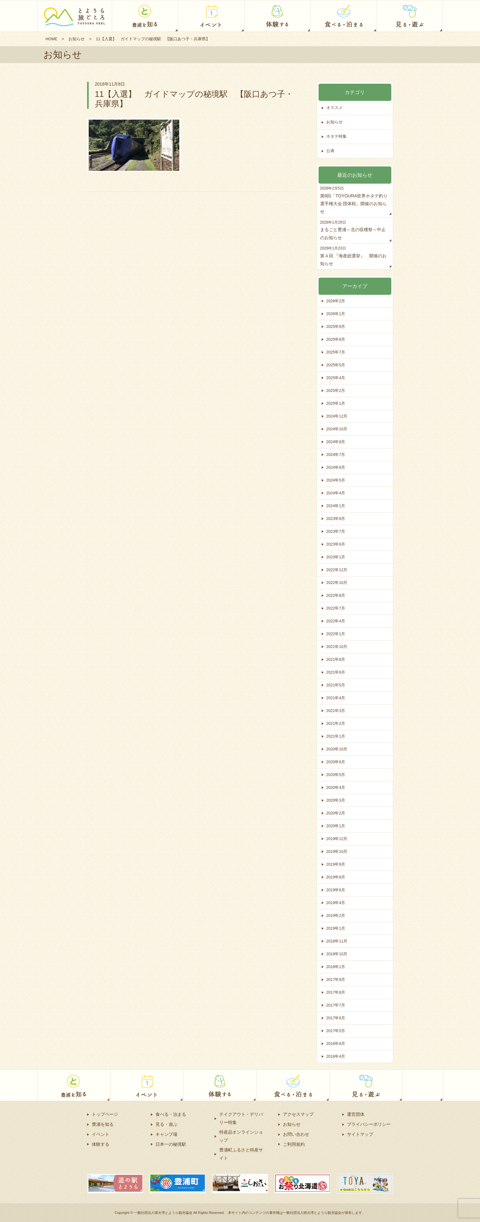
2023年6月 (336, 544)
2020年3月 (336, 800)
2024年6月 (336, 467)
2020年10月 (337, 749)
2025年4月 (336, 377)
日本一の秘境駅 (171, 1144)
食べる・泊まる (171, 1114)
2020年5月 (336, 774)
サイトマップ (360, 1134)
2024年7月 (336, 454)
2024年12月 (337, 416)
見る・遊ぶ (166, 1124)
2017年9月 (336, 979)
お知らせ (77, 39)
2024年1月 (336, 505)
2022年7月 (336, 608)
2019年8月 (336, 877)
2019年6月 (336, 890)
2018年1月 (336, 966)
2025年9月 (336, 326)
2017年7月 (336, 1005)
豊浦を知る (103, 1124)
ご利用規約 (294, 1144)
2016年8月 (336, 1043)
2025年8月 (336, 339)
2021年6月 (336, 672)
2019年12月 (337, 838)
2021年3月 (336, 710)
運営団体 (355, 1114)
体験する (100, 1144)
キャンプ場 (166, 1134)
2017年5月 (336, 1030)
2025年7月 (336, 352)
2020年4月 (336, 787)
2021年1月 (336, 736)
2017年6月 (336, 1018)
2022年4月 (336, 621)
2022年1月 (336, 633)
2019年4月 (336, 902)
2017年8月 (336, 992)
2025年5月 (336, 365)
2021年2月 (336, 723)
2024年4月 (336, 493)
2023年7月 (336, 531)
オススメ (334, 108)
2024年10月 (337, 429)
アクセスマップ (298, 1114)
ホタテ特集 (336, 136)
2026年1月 (336, 313)
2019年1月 (336, 928)
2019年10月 (337, 851)
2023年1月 (336, 557)
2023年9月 (336, 518)
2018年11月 (337, 941)
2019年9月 (336, 864)
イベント (100, 1134)
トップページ (105, 1114)
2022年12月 (337, 569)
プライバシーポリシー (369, 1124)
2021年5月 (336, 685)
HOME (52, 39)
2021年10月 (337, 646)
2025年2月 (336, 390)
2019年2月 (336, 915)
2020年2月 (336, 813)
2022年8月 (336, 595)
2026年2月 (336, 301)
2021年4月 (336, 697)
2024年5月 (336, 480)
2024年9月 (336, 441)
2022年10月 (337, 582)
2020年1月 (336, 826)
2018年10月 (337, 954)
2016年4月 (336, 1056)
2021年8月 (336, 659)
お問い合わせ (296, 1134)
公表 (330, 151)
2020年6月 (336, 761)
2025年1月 (336, 403)
